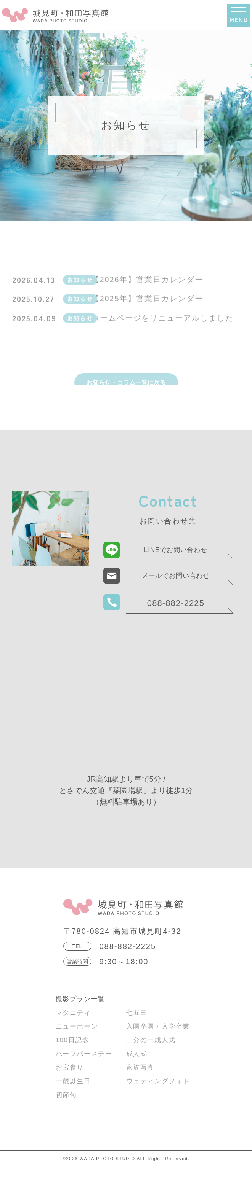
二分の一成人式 (151, 1051)
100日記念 (73, 1051)
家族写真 (140, 1078)
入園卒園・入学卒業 (158, 1037)
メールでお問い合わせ (176, 586)
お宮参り (70, 1078)
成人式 (137, 1064)
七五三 (137, 1023)
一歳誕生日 (73, 1092)
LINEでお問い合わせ (175, 560)
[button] (238, 15)
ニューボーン (77, 1037)
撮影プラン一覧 (80, 1010)
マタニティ (73, 1023)
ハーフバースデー (84, 1064)
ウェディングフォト (158, 1092)
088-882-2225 (175, 614)
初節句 (66, 1106)
